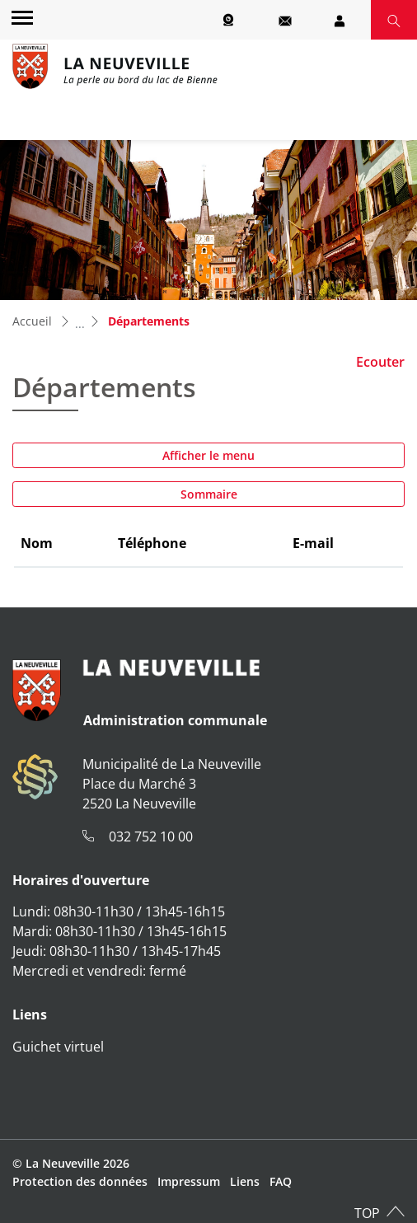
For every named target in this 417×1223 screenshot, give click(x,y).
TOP (367, 1213)
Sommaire (208, 494)
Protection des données (80, 1181)
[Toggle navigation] (20, 17)
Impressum (188, 1181)
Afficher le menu (208, 455)
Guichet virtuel (58, 1047)
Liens (245, 1181)
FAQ (280, 1181)
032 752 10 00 (151, 836)
